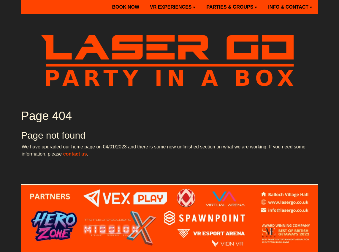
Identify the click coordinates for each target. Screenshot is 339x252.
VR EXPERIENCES (170, 6)
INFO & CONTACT (288, 6)
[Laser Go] (169, 58)
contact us (75, 153)
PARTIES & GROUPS (229, 6)
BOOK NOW (125, 6)
